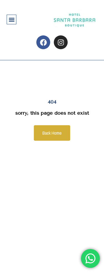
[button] (11, 19)
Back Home (52, 133)
